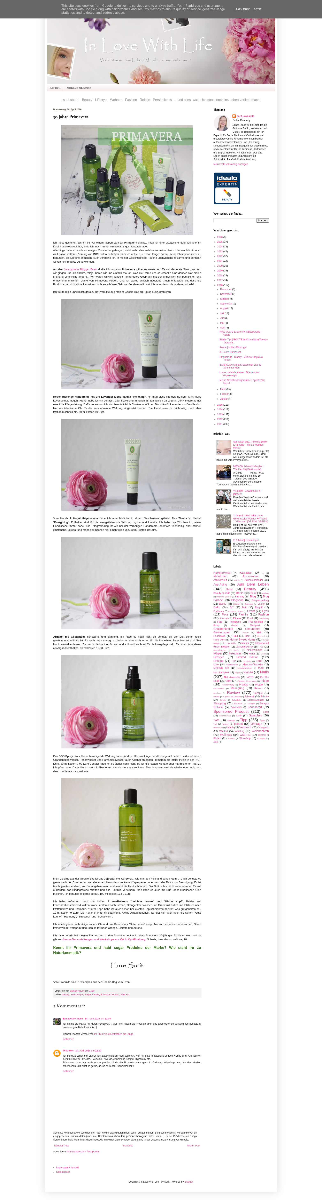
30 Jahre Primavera (230, 352)
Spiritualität (236, 707)
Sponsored (255, 707)
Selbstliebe (237, 700)
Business (249, 604)
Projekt (259, 684)
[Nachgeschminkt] (222, 573)
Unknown (68, 1050)
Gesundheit (252, 628)
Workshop (245, 738)
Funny (216, 625)
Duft (244, 607)
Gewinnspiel (221, 632)
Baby (229, 589)
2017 (220, 280)
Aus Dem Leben (253, 584)
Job (261, 646)
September (226, 303)
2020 (220, 265)
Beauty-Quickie (221, 593)
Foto (219, 621)
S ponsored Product (232, 697)
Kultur (252, 653)
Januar (224, 398)
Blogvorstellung (260, 600)
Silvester (238, 703)
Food (250, 618)
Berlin (240, 593)
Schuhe (264, 696)
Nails (264, 672)
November (226, 294)
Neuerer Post (61, 1145)
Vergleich (245, 727)
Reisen (258, 688)
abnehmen (220, 576)
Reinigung (237, 688)
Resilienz (217, 693)
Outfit (228, 681)
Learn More (242, 9)
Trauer (225, 724)
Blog (253, 596)
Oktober (225, 298)
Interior (245, 643)
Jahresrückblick (244, 646)
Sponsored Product (109, 994)
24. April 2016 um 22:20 (88, 1050)
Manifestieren (232, 664)
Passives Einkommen (246, 681)
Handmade (219, 636)
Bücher (236, 604)
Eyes (265, 611)
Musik (261, 668)
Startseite (128, 1145)
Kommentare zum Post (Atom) (83, 1151)
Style (239, 715)
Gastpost (255, 625)
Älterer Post (193, 1145)
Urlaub (229, 727)
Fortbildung (264, 618)
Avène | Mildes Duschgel (233, 347)
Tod (215, 724)
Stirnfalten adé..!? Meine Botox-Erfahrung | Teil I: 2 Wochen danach (250, 444)
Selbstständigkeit (255, 700)
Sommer (251, 703)
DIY (232, 607)
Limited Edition (247, 657)
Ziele (215, 742)
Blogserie (237, 600)
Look (259, 660)
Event (251, 611)
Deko (216, 607)
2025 (220, 241)
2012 (220, 419)
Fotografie (235, 621)
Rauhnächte (218, 688)
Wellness (125, 994)
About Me (55, 87)
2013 (220, 414)
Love (216, 664)
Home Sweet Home (242, 639)
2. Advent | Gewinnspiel (246, 540)
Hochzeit (261, 636)
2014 (220, 409)
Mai (222, 322)
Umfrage (256, 723)
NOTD (250, 677)
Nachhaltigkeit (221, 672)
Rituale (216, 697)
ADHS (237, 580)
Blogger (188, 1181)
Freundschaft (255, 621)
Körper (80, 994)
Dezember (226, 289)
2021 (220, 261)
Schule (223, 700)
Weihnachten (260, 731)
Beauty (66, 994)
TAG (216, 720)
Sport (266, 711)
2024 (220, 246)
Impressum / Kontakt (67, 1167)
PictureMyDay (228, 685)
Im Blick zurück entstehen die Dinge (113, 1034)
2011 (220, 424)
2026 (220, 237)
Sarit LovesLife (77, 991)
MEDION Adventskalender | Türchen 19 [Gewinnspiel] (248, 468)
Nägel (237, 672)
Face (73, 994)
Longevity (247, 661)
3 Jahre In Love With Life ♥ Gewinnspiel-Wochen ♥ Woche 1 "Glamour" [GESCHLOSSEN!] (250, 518)
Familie (243, 614)
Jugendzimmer (219, 650)
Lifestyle (218, 657)
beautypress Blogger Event (80, 269)
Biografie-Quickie (223, 597)
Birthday (239, 596)
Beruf (253, 593)
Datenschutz (63, 1171)
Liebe (263, 654)
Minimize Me (221, 667)
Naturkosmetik (232, 677)
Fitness (237, 618)
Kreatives (235, 653)
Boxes (222, 603)
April (223, 327)
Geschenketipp (223, 628)
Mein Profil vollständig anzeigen (230, 164)
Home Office (219, 639)
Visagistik (264, 727)
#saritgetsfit (245, 572)
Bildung (265, 593)
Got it (257, 9)
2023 (220, 251)
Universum (218, 727)
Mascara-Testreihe (253, 664)
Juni (222, 318)
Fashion (263, 614)
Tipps (262, 720)
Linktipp (218, 660)
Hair (259, 632)
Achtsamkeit (220, 580)
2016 (220, 285)
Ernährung (218, 611)
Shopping (219, 703)
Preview (243, 684)
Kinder (236, 650)
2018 (220, 275)
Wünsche (261, 738)
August (224, 308)
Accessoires (251, 576)
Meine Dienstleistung (79, 87)
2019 (220, 270)
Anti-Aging (220, 584)
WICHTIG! (245, 734)
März (223, 389)
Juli (222, 313)
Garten (234, 625)
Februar (224, 393)
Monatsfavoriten (245, 668)
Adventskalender (254, 580)
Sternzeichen (225, 716)
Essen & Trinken (235, 611)
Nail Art (248, 672)
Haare (245, 632)
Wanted (223, 731)
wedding (239, 731)
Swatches (255, 715)
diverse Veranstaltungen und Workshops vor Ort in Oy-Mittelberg (104, 939)
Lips (233, 661)
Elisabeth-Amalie (73, 1018)
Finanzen (224, 618)
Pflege (87, 994)
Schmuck (249, 696)
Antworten (68, 1039)
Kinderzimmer (254, 650)
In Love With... (230, 643)
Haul (235, 636)
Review (95, 994)
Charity (261, 604)
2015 (220, 404)
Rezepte (258, 693)
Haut (247, 636)
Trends (238, 723)
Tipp (243, 720)
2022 (220, 256)
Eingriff (258, 607)
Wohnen (231, 738)
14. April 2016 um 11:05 (98, 1018)
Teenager (231, 720)
